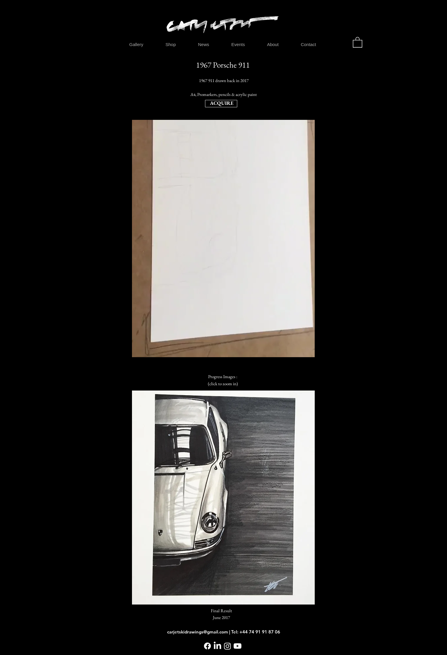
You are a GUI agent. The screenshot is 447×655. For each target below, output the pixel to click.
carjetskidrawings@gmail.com (197, 632)
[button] (357, 42)
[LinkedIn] (217, 646)
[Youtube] (237, 646)
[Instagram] (227, 646)
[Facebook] (207, 646)
